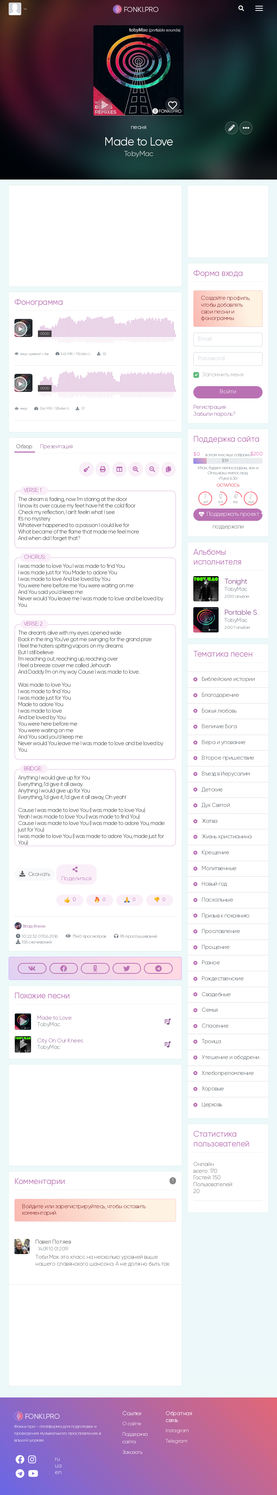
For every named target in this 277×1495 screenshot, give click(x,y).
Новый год (210, 884)
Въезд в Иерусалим (221, 774)
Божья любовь (214, 711)
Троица (207, 1041)
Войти (228, 392)
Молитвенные (215, 868)
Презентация (56, 446)
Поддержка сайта (135, 1438)
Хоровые (208, 1089)
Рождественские (218, 978)
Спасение (210, 1026)
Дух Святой (211, 805)
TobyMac (138, 153)
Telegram (176, 1441)
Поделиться (76, 874)
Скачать (34, 874)
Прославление (216, 931)
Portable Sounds (250, 613)
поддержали (228, 527)
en (58, 1472)
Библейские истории (224, 679)
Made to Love (54, 1018)
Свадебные (212, 994)
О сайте (131, 1423)
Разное (206, 962)
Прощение (211, 947)
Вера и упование (219, 742)
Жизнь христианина (222, 836)
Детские (208, 789)
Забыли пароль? (214, 414)
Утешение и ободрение (228, 1057)
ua (58, 1466)
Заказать (132, 1452)
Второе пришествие (223, 758)
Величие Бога (215, 726)
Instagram (177, 1430)
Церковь (207, 1104)
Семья (205, 1010)
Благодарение (216, 695)
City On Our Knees (60, 1041)
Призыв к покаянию (221, 916)
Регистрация (209, 407)
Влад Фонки (29, 926)
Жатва (205, 821)
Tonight (235, 582)
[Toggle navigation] (259, 8)
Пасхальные (213, 900)
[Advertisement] (95, 235)
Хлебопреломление (223, 1073)
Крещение (211, 852)
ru (57, 1459)
